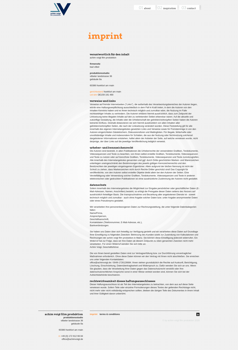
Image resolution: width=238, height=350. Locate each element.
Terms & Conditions (110, 314)
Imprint (93, 314)
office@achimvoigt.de (72, 339)
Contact (191, 8)
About (147, 8)
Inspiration (169, 8)
